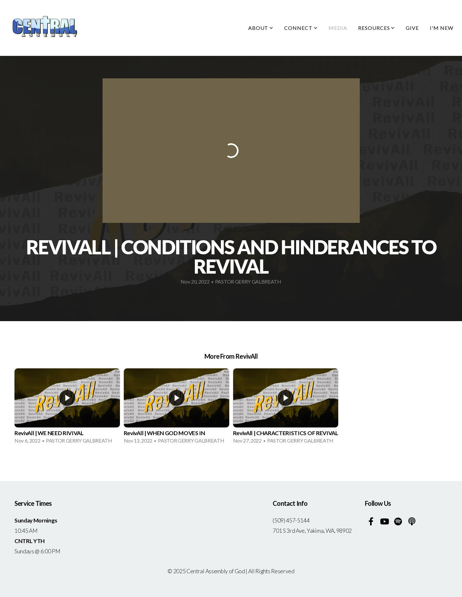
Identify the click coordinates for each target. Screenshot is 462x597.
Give (412, 28)
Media (338, 28)
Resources (376, 28)
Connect (301, 28)
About (261, 28)
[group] (67, 408)
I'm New (441, 28)
